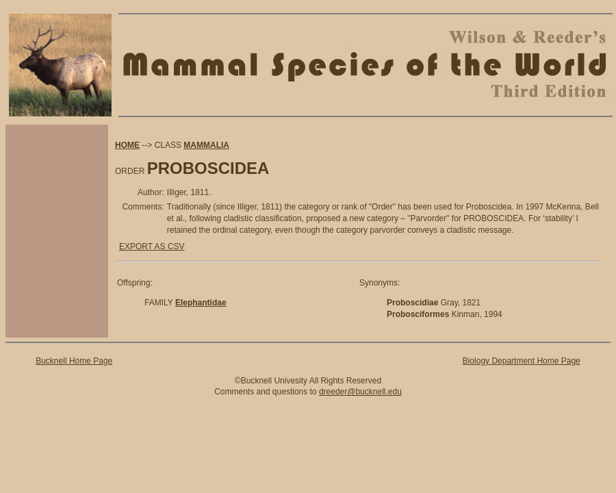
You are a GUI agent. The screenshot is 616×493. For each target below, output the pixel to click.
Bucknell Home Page (74, 361)
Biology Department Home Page (521, 361)
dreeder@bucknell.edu (360, 391)
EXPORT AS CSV (152, 246)
